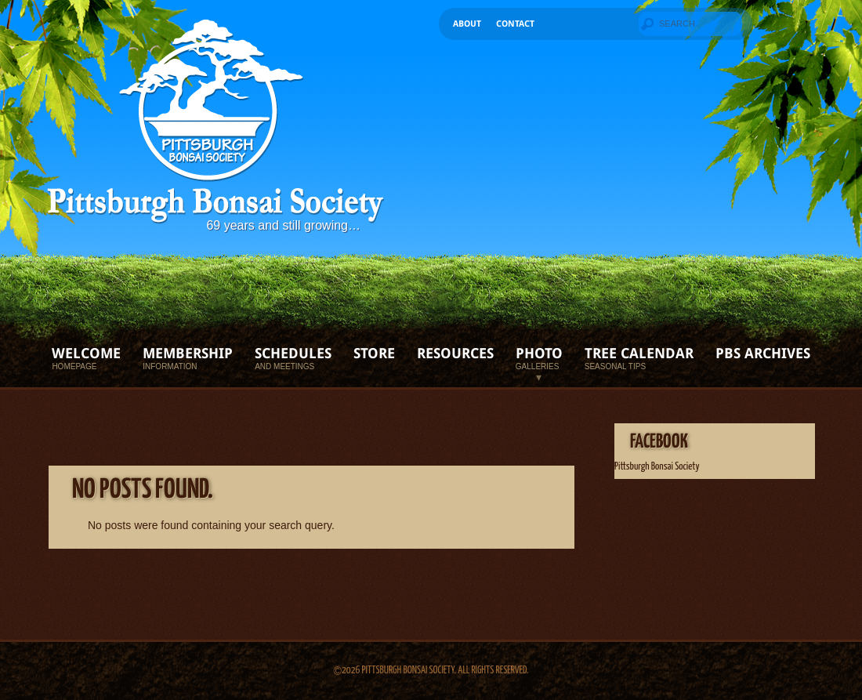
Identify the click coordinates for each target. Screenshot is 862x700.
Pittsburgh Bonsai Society (656, 467)
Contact (515, 24)
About (467, 24)
